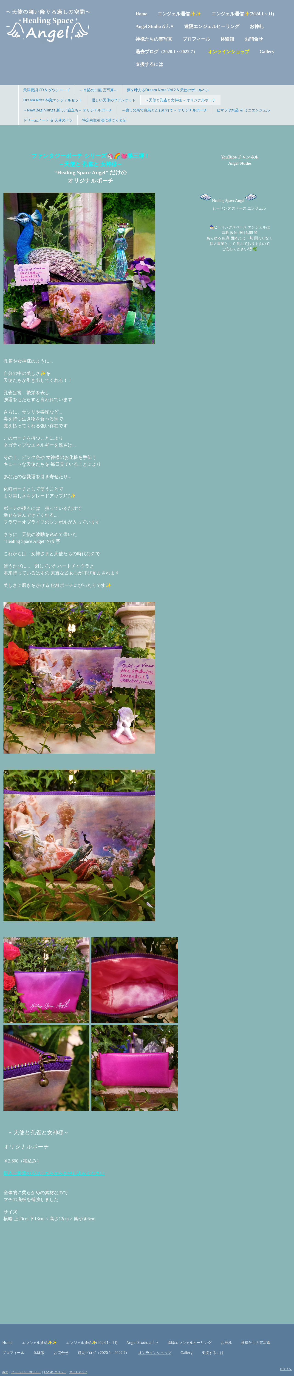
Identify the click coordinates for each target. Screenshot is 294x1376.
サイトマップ (97, 1360)
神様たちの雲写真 (135, 39)
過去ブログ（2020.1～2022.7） (148, 51)
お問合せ (235, 39)
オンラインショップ (210, 51)
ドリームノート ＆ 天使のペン (48, 120)
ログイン (267, 1357)
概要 (24, 1360)
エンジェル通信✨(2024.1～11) (224, 13)
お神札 (238, 26)
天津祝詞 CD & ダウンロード (46, 89)
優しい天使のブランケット (114, 100)
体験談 (209, 39)
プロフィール (178, 39)
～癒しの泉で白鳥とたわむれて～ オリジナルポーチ (164, 110)
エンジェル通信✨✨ (161, 13)
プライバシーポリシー (44, 1360)
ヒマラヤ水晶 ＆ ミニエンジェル (243, 110)
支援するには (131, 64)
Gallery (248, 51)
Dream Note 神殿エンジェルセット (52, 100)
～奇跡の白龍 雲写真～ (98, 89)
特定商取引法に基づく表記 (104, 120)
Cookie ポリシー (73, 1360)
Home (123, 13)
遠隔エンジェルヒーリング (193, 26)
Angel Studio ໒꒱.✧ (136, 26)
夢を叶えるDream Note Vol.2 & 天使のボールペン (168, 89)
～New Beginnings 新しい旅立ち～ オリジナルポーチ (67, 110)
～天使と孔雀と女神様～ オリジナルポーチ (180, 100)
